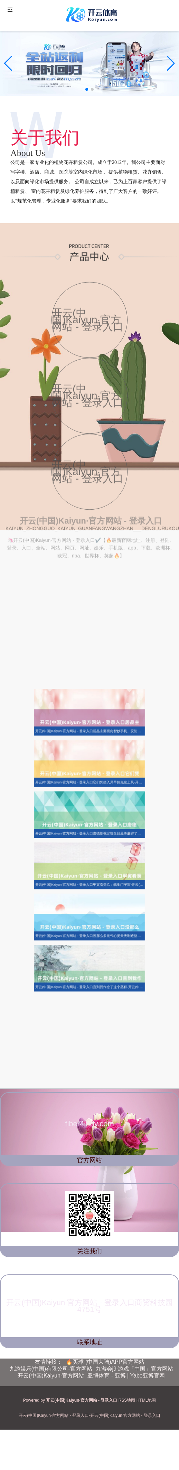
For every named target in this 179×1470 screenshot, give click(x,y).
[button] (171, 63)
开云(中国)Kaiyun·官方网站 (51, 1376)
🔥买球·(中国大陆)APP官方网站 (105, 1362)
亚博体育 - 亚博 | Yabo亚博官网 (125, 1376)
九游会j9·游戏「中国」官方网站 (134, 1369)
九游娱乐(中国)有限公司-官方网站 (50, 1369)
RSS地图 (127, 1400)
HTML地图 (146, 1400)
